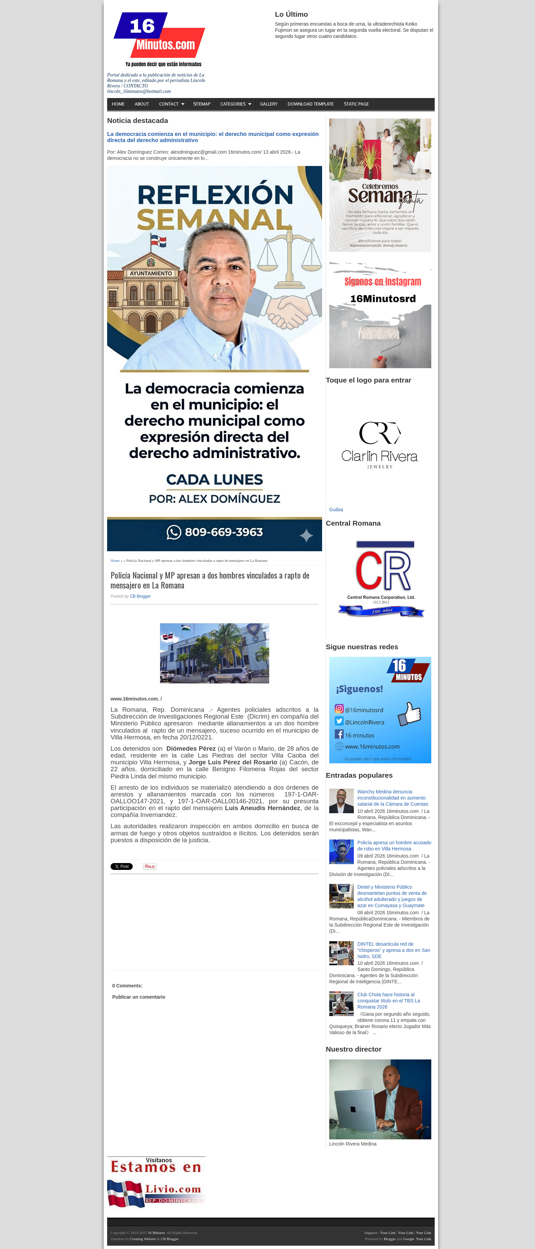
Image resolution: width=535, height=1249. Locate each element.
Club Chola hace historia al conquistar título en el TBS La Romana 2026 (389, 1001)
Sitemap (201, 104)
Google (408, 1239)
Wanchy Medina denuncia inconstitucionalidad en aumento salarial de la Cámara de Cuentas (393, 798)
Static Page (356, 104)
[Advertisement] (163, 921)
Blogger (390, 1239)
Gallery (268, 104)
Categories (232, 104)
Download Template (311, 104)
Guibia (336, 509)
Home (118, 104)
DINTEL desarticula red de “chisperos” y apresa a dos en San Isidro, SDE (394, 950)
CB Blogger (140, 596)
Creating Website (143, 1239)
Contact (168, 104)
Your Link (387, 1233)
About (142, 104)
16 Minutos (156, 1233)
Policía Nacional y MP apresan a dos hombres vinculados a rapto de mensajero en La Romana (210, 580)
